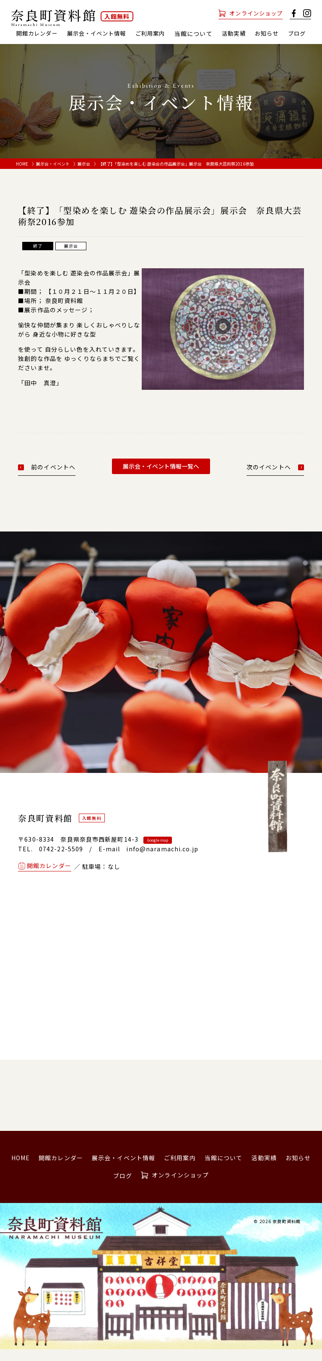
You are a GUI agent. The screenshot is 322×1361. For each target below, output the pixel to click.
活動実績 (251, 33)
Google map (157, 851)
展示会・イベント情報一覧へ (161, 477)
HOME (22, 175)
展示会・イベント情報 (108, 33)
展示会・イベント (53, 175)
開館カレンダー (45, 33)
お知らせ (286, 33)
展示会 (84, 175)
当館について (224, 1169)
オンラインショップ (254, 13)
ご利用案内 (166, 33)
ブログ (160, 45)
